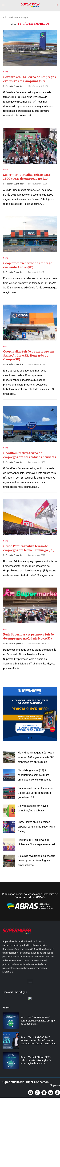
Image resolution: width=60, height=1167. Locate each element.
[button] (30, 714)
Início (5, 17)
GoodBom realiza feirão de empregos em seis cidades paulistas (29, 455)
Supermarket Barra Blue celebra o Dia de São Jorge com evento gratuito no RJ (36, 793)
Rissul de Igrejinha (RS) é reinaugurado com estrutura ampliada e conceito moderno (34, 775)
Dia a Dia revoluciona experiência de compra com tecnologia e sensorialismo (36, 860)
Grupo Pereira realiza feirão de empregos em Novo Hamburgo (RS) (29, 548)
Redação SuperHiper (15, 86)
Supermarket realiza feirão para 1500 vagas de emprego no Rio (26, 176)
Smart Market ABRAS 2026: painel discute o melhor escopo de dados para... (37, 1020)
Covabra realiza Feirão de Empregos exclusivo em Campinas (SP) (29, 79)
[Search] (56, 5)
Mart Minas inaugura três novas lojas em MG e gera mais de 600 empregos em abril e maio (36, 757)
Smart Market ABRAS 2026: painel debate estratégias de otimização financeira (35, 1060)
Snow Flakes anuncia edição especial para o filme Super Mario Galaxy (37, 826)
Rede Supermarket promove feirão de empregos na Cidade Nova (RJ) (28, 636)
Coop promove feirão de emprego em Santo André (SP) (27, 265)
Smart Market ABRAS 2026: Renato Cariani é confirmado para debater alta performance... (38, 1040)
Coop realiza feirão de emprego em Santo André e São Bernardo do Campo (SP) (28, 355)
